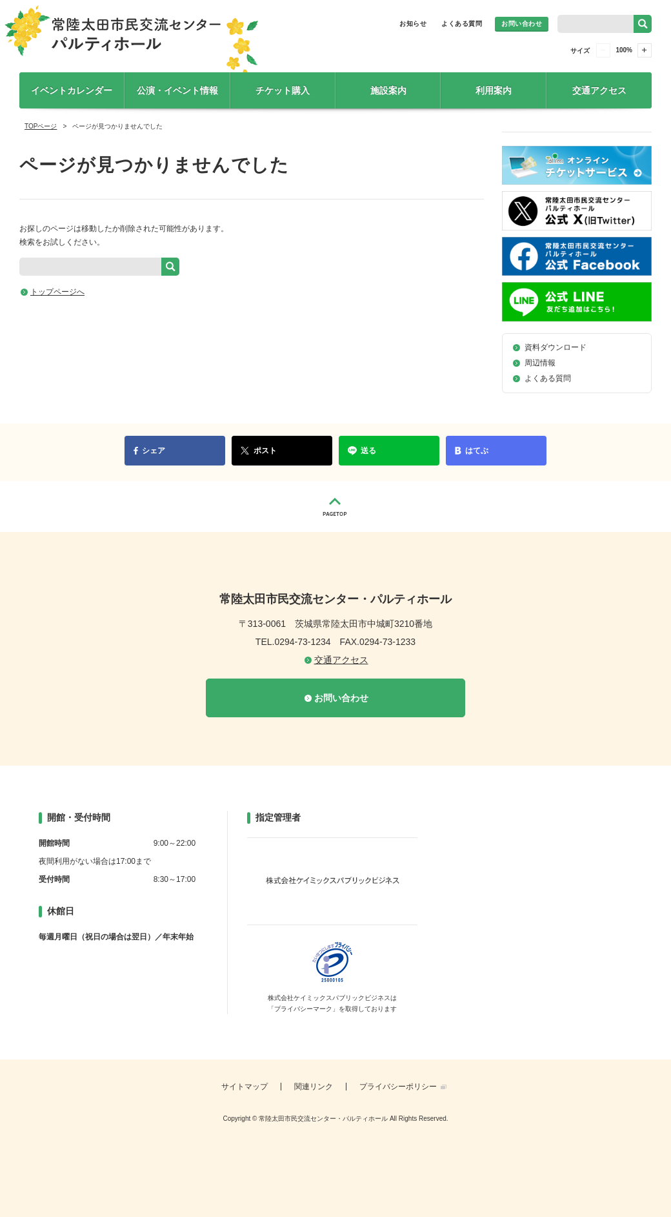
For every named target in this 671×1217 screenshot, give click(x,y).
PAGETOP (335, 506)
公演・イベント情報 (177, 90)
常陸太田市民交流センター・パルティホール (131, 43)
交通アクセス (599, 90)
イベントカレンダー (71, 90)
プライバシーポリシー (398, 1086)
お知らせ (412, 23)
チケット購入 (282, 90)
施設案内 (388, 90)
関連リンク (313, 1086)
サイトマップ (244, 1086)
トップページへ (57, 291)
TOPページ (41, 126)
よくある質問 (461, 23)
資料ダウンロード (555, 347)
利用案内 (494, 90)
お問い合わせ (521, 23)
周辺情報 (540, 362)
